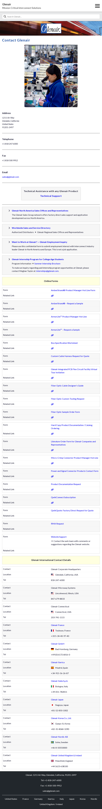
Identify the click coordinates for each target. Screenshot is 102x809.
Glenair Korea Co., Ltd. (61, 718)
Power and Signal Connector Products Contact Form (74, 471)
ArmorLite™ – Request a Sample (65, 329)
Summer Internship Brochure (47, 263)
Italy (62, 799)
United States (11, 799)
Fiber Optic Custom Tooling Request (67, 398)
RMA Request (57, 523)
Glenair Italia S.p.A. (59, 681)
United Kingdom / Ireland (51, 804)
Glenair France (57, 625)
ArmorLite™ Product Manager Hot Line (69, 316)
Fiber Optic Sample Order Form (65, 412)
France (25, 799)
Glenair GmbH (57, 643)
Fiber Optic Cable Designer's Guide (67, 385)
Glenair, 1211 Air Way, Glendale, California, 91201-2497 (51, 775)
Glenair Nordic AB (59, 736)
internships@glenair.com (47, 271)
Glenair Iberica (58, 662)
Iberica (51, 799)
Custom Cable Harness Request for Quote (70, 356)
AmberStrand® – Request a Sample (67, 303)
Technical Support (51, 196)
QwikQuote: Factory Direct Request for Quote (72, 510)
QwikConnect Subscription (63, 497)
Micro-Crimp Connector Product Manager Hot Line (74, 457)
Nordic (94, 799)
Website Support (59, 536)
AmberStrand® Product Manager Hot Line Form (73, 290)
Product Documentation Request (66, 484)
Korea (82, 799)
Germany (38, 799)
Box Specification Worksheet (64, 343)
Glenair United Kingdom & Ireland (66, 755)
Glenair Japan (57, 699)
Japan (71, 799)
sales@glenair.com (10, 177)
